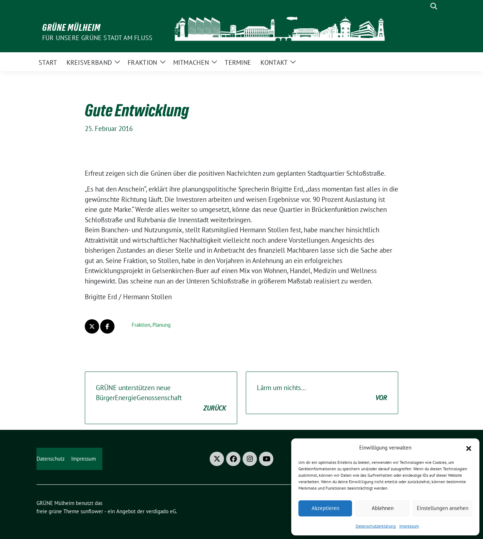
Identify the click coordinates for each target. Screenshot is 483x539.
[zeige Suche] (434, 6)
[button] (468, 447)
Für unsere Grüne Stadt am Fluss (97, 38)
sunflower (91, 511)
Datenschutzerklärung (376, 526)
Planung (161, 324)
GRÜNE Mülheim (71, 27)
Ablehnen (383, 508)
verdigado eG (161, 511)
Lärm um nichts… (322, 393)
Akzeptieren (325, 508)
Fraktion (141, 324)
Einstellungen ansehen (442, 508)
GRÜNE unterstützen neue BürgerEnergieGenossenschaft (161, 398)
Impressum (409, 526)
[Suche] (423, 6)
